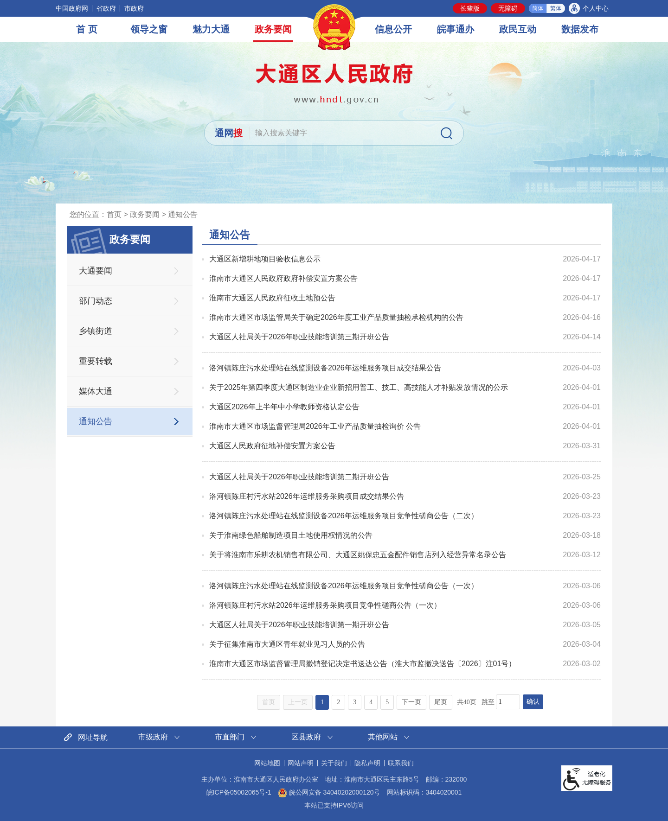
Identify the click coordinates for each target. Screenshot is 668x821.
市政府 (134, 8)
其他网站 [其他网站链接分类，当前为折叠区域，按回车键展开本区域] (383, 737)
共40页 (466, 702)
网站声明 (301, 763)
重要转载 (95, 361)
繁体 (555, 8)
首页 (114, 214)
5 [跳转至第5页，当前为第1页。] (387, 702)
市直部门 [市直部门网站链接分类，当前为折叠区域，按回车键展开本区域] (229, 737)
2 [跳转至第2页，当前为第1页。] (338, 702)
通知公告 (183, 214)
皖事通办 (455, 29)
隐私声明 (367, 763)
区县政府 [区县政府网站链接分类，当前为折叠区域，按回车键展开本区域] (306, 737)
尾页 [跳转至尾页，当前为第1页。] (440, 702)
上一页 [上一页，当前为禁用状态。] (298, 702)
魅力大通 (211, 29)
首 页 (86, 29)
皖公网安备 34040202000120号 (329, 792)
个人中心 (596, 8)
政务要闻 (273, 29)
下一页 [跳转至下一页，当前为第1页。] (411, 702)
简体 (537, 8)
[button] (470, 8)
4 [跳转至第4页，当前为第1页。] (371, 702)
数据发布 (579, 29)
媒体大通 (95, 391)
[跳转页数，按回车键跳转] (508, 701)
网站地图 (267, 763)
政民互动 (517, 29)
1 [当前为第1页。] (322, 702)
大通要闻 (95, 270)
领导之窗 (148, 29)
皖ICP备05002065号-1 (238, 792)
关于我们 (334, 763)
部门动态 (95, 300)
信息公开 (393, 29)
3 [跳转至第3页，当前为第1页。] (354, 702)
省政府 (106, 8)
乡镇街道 (95, 331)
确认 (533, 701)
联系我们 (401, 763)
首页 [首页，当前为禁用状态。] (268, 702)
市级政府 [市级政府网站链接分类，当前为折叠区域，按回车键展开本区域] (153, 737)
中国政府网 (72, 8)
